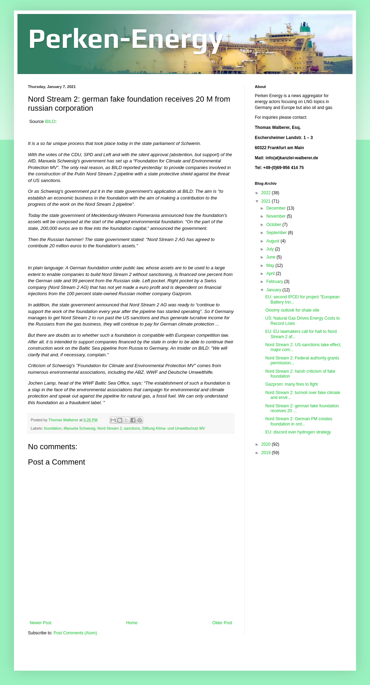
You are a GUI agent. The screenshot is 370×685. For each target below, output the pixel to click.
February (275, 281)
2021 (266, 201)
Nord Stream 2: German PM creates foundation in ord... (298, 421)
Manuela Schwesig (79, 428)
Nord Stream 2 (109, 428)
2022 (266, 192)
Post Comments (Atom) (75, 633)
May (270, 265)
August (273, 241)
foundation (52, 428)
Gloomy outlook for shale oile (292, 310)
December (276, 208)
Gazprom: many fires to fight (291, 384)
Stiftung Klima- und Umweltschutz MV (173, 428)
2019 (266, 452)
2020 (266, 444)
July (270, 249)
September (277, 232)
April (271, 273)
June (271, 257)
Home (132, 622)
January (274, 289)
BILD (50, 121)
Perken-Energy (125, 38)
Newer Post (40, 622)
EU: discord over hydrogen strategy (298, 432)
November (276, 216)
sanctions (132, 428)
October (274, 224)
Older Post (222, 622)
